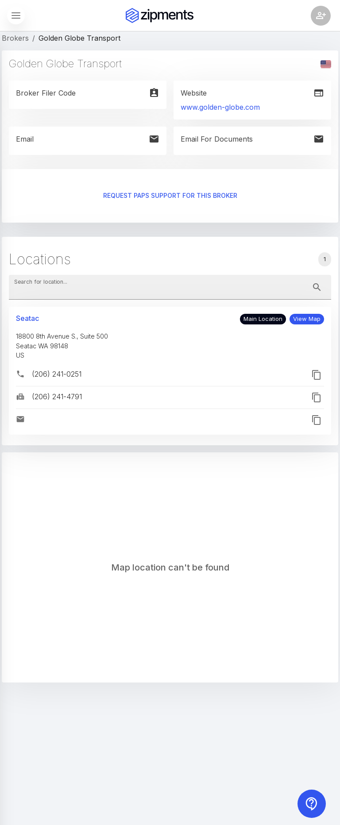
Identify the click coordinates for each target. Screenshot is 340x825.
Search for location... (40, 281)
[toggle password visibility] (317, 287)
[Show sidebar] (16, 15)
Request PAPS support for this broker (170, 196)
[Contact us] (312, 804)
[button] (307, 319)
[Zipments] (159, 15)
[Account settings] (321, 16)
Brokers (15, 38)
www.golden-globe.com (220, 107)
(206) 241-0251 (56, 374)
